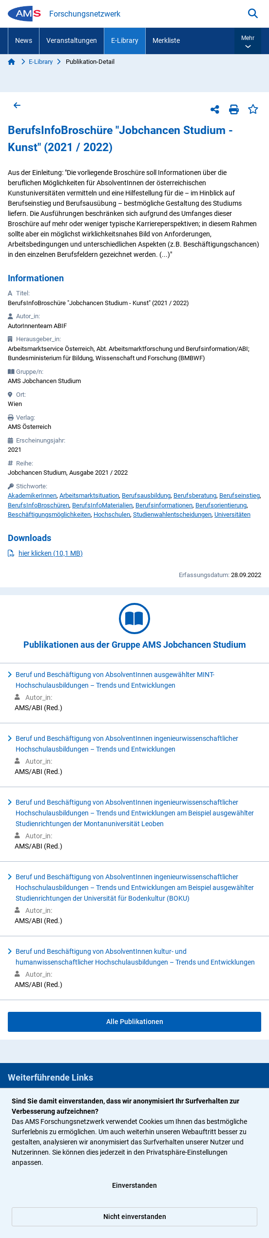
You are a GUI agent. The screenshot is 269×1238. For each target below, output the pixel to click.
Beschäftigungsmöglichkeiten (49, 514)
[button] (247, 41)
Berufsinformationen (163, 505)
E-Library (124, 40)
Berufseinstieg (239, 495)
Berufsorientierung (221, 505)
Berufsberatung (194, 495)
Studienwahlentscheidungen (172, 514)
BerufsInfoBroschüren (38, 505)
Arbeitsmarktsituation (89, 495)
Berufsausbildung (146, 495)
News (23, 40)
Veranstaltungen (71, 40)
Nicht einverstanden (134, 1216)
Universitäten (232, 514)
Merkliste (166, 40)
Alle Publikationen (134, 1021)
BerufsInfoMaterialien (102, 505)
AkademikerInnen (32, 495)
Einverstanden (134, 1185)
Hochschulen (112, 514)
